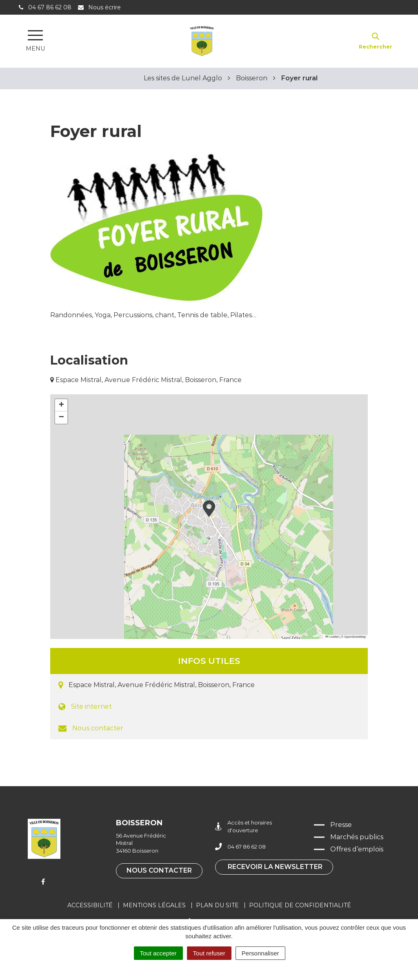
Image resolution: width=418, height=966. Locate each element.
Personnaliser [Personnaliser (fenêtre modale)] (260, 953)
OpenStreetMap (355, 637)
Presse (341, 825)
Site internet (91, 706)
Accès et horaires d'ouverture (243, 826)
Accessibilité (90, 905)
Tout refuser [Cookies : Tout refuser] (209, 953)
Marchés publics (356, 837)
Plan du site (217, 905)
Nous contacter (97, 728)
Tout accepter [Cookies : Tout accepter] (158, 953)
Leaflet (331, 637)
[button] (209, 508)
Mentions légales (154, 905)
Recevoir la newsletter (275, 867)
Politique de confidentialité (300, 905)
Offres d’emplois (356, 849)
